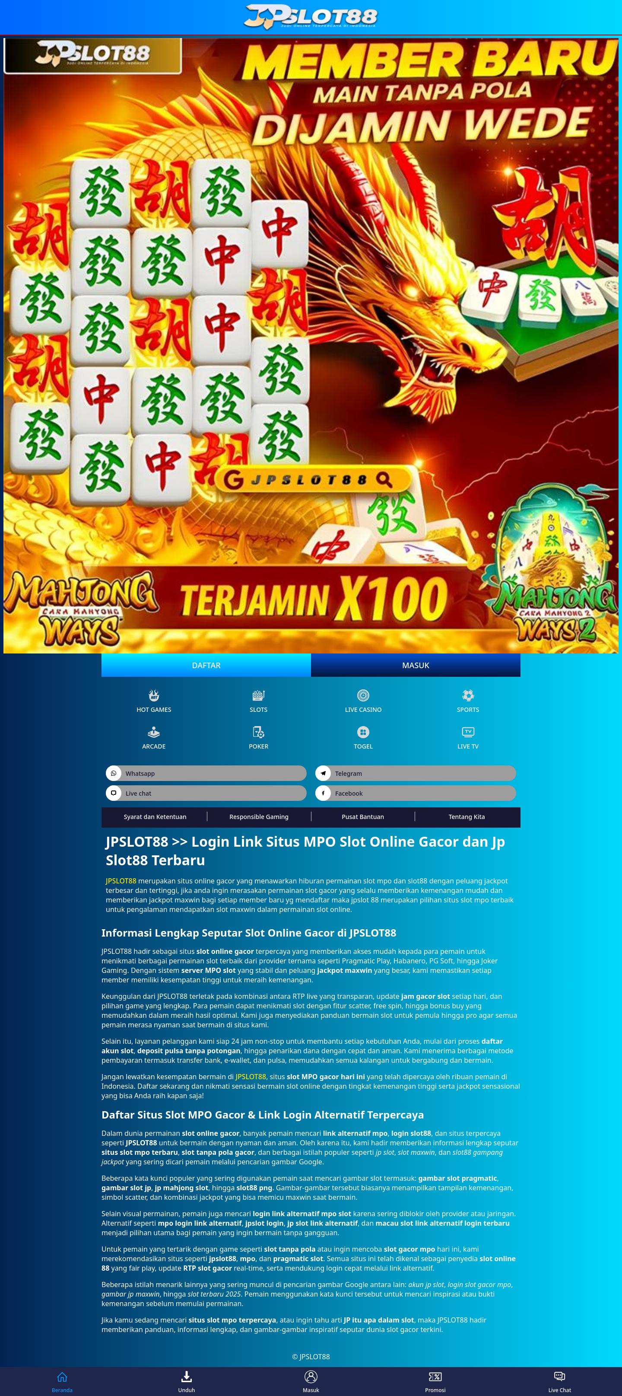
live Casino (363, 701)
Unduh (186, 1381)
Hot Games (153, 701)
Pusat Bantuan (363, 817)
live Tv (468, 738)
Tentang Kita (467, 817)
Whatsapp (130, 773)
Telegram (338, 773)
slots (258, 701)
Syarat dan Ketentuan (155, 817)
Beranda (62, 1381)
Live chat (128, 793)
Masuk (415, 665)
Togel (363, 738)
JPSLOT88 (121, 881)
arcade (153, 738)
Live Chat (560, 1381)
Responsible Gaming (259, 817)
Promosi (435, 1381)
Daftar (206, 665)
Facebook (339, 793)
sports (468, 701)
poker (258, 738)
